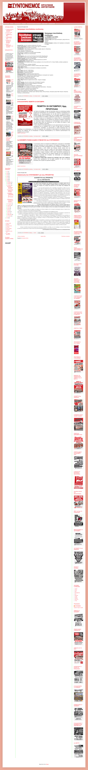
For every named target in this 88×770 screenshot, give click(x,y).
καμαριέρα (8, 229)
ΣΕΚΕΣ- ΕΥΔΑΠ (44, 23)
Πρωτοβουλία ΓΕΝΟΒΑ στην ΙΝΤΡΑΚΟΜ (34, 23)
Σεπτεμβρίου (9, 203)
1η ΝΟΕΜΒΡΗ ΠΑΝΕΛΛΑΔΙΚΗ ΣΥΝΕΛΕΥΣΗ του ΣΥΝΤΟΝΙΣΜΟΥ (38, 140)
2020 (7, 173)
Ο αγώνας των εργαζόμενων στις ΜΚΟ (9, 34)
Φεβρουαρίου (9, 214)
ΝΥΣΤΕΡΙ (11, 23)
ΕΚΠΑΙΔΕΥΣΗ (77, 592)
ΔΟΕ (75, 591)
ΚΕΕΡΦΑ (7, 224)
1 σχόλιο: (34, 232)
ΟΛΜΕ (76, 596)
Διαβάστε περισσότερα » (21, 133)
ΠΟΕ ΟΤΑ (76, 599)
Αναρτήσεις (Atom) (25, 238)
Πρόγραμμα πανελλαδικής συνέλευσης (30, 29)
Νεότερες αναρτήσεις (21, 236)
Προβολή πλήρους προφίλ (78, 607)
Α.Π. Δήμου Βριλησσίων (8, 234)
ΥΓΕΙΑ (76, 600)
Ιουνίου (8, 208)
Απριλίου (9, 211)
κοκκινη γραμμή (8, 228)
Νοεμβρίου (9, 183)
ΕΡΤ (75, 594)
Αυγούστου (9, 205)
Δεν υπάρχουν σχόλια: (37, 136)
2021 (7, 171)
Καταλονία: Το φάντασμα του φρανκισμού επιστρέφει (8, 41)
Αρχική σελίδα (6, 23)
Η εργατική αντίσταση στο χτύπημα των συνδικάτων (9, 30)
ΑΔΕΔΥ (76, 588)
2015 (7, 180)
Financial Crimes (17, 23)
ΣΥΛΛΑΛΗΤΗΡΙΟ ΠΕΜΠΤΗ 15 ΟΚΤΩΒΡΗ (30, 101)
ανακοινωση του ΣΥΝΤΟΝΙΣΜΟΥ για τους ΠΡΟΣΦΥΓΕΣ (35, 175)
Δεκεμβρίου (9, 182)
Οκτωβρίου (9, 185)
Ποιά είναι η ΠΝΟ (9, 32)
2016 (7, 179)
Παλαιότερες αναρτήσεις (65, 236)
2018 (7, 176)
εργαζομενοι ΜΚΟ (52, 23)
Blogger (47, 764)
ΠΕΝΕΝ (76, 598)
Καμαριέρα (24, 23)
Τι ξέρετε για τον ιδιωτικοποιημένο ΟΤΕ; (9, 38)
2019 (7, 174)
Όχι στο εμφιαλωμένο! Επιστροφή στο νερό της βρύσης (9, 45)
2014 (7, 217)
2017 (7, 177)
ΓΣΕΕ (76, 590)
